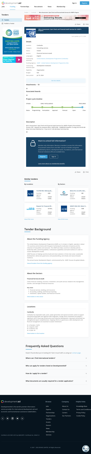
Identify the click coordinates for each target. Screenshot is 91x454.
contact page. (76, 353)
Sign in (74, 3)
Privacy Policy (80, 413)
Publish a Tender (8, 23)
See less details (55, 80)
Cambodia (33, 12)
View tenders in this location (35, 333)
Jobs (3, 7)
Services (48, 435)
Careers (64, 413)
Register (84, 3)
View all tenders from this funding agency (39, 263)
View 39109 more (63, 219)
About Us (65, 406)
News (50, 7)
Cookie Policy (80, 416)
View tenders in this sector (35, 296)
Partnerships (24, 7)
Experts (48, 409)
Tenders (5, 20)
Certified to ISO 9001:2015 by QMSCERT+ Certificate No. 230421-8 (20, 435)
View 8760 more (29, 219)
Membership (61, 7)
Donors (48, 425)
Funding (12, 7)
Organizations (50, 416)
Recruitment (38, 7)
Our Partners (66, 416)
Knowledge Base (81, 406)
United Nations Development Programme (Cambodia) (52, 58)
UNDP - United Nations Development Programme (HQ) (52, 63)
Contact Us (65, 409)
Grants (48, 422)
